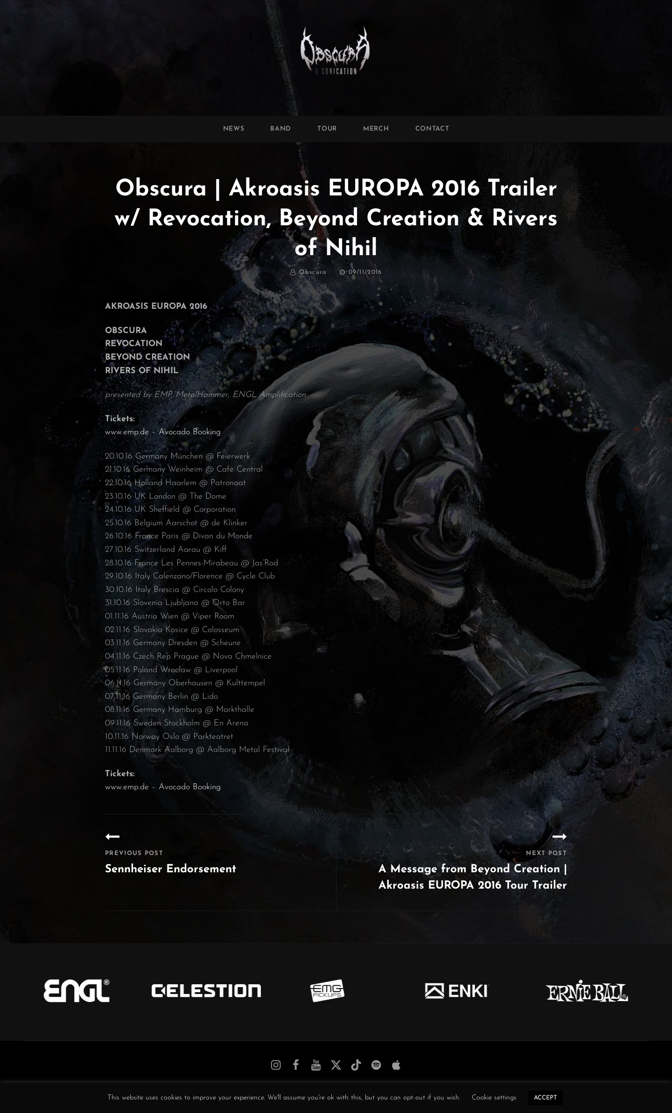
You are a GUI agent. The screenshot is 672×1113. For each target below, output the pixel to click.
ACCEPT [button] (545, 1098)
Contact (432, 128)
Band (280, 128)
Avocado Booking (190, 432)
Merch (376, 128)
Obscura (313, 272)
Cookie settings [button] (494, 1097)
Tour (327, 128)
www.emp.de (127, 432)
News (234, 128)
